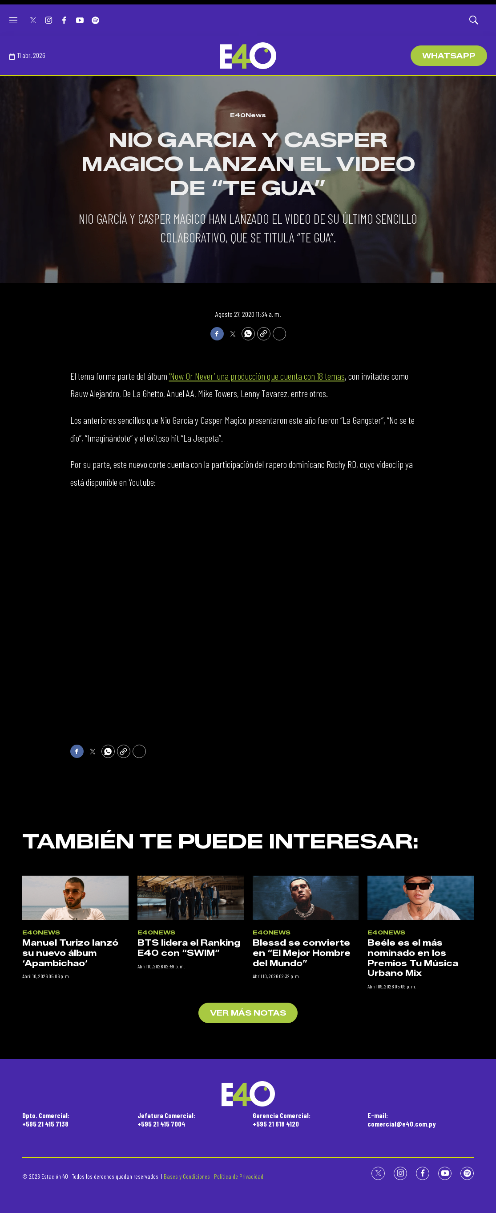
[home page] (248, 55)
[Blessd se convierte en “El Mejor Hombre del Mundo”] (306, 1063)
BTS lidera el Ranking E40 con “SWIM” (188, 1113)
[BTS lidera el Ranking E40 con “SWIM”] (190, 1063)
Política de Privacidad (238, 1176)
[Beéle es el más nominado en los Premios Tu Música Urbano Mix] (420, 1063)
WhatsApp (449, 56)
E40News (248, 115)
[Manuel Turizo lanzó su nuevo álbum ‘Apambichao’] (75, 1063)
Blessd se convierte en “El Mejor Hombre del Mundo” (302, 1118)
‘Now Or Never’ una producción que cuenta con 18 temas (257, 375)
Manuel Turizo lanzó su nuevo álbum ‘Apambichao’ (70, 1118)
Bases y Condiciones (187, 1176)
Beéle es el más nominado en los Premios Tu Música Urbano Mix (412, 1123)
